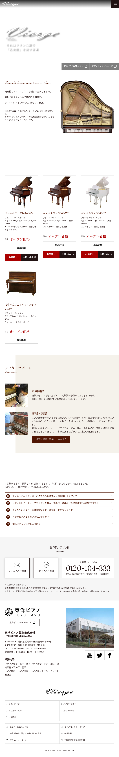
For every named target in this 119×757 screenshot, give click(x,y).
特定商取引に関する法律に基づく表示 (23, 733)
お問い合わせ (29, 257)
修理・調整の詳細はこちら (51, 439)
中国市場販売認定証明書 (73, 740)
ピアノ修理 (10, 671)
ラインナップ (13, 704)
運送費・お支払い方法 (17, 727)
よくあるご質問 (14, 710)
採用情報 (66, 733)
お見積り (13, 257)
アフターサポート (69, 704)
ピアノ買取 (23, 671)
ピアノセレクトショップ (104, 66)
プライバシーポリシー (17, 740)
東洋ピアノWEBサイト (75, 66)
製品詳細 (21, 248)
